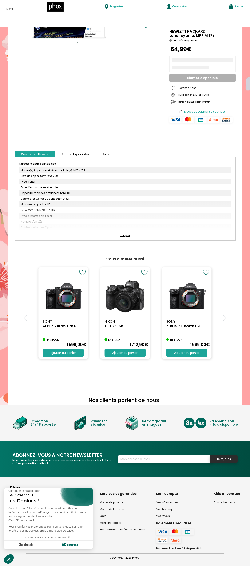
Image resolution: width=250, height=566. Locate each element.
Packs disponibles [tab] (75, 154)
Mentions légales (111, 523)
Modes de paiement (113, 502)
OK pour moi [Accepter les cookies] (70, 545)
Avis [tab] (106, 154)
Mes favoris (163, 516)
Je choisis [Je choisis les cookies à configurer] (26, 545)
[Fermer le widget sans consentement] (24, 491)
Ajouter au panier (63, 353)
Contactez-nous (224, 502)
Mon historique (165, 509)
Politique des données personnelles (122, 529)
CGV (103, 516)
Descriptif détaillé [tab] (34, 154)
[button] (78, 42)
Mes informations (167, 502)
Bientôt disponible (202, 78)
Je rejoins (223, 459)
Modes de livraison (112, 509)
